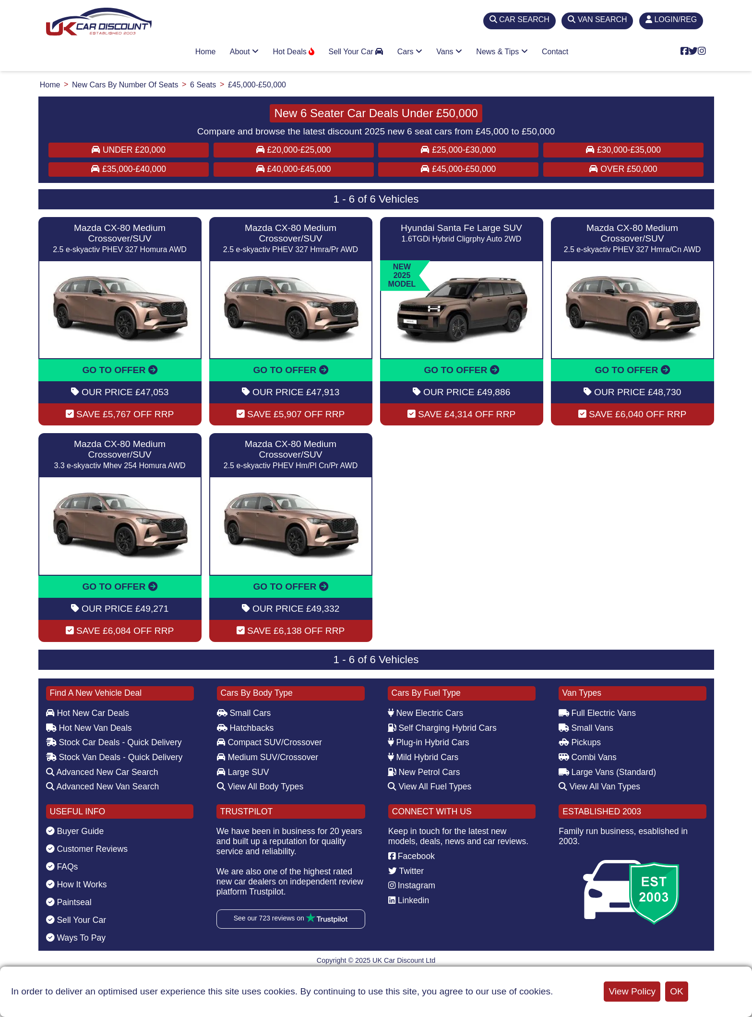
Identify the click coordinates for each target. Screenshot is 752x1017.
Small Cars (244, 713)
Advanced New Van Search (102, 786)
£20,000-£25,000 (293, 150)
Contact (555, 52)
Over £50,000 (623, 169)
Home (205, 52)
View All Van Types (600, 786)
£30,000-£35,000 (623, 150)
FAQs (62, 867)
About (244, 52)
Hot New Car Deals (87, 713)
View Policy (632, 991)
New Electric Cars (426, 713)
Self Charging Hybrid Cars (442, 728)
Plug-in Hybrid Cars (428, 742)
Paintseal (69, 902)
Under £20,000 (129, 150)
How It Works (76, 884)
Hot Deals (293, 52)
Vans (449, 52)
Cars (409, 52)
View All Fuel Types (430, 786)
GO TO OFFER (119, 370)
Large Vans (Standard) (608, 772)
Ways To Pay (76, 938)
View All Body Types (260, 786)
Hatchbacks (245, 728)
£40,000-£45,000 (293, 169)
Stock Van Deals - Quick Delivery (114, 757)
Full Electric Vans (597, 713)
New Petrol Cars (424, 772)
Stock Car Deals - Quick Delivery (114, 742)
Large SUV (243, 772)
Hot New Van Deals (89, 728)
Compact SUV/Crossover (269, 742)
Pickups (580, 742)
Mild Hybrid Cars (423, 757)
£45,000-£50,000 (458, 169)
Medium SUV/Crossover (268, 757)
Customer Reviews (87, 849)
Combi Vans (588, 757)
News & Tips (501, 52)
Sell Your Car (355, 52)
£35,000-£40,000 (128, 169)
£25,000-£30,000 (458, 150)
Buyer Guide (75, 831)
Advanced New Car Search (102, 772)
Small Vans (586, 728)
